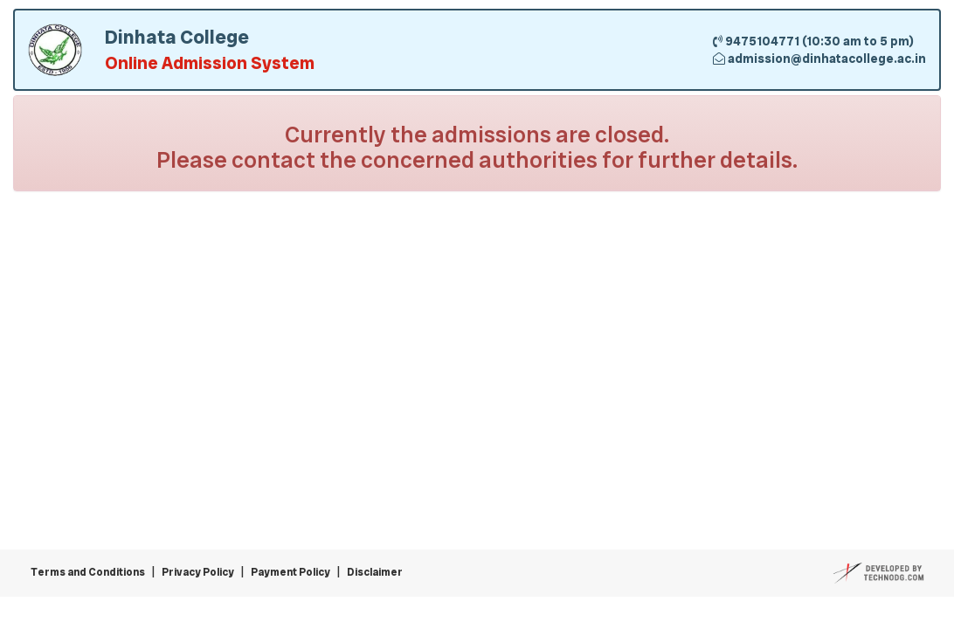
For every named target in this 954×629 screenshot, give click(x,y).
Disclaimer (375, 572)
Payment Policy (290, 572)
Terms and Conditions (88, 572)
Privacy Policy (198, 572)
